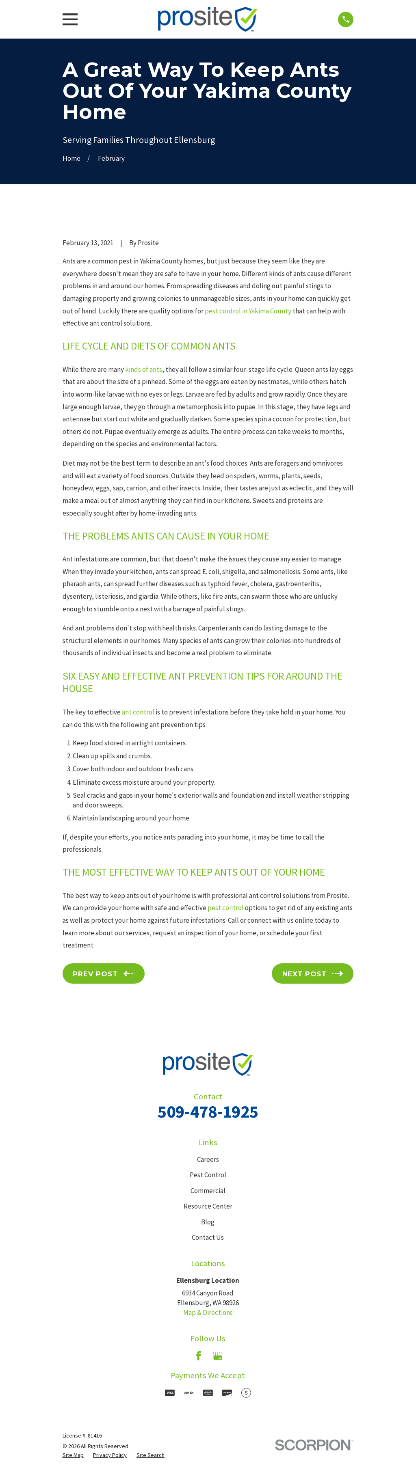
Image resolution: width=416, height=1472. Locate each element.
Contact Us (208, 1237)
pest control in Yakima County (248, 310)
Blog (207, 1221)
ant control (138, 712)
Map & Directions (208, 1312)
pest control (226, 907)
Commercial (208, 1190)
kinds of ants (143, 369)
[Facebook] (199, 1356)
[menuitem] (73, 1455)
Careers (208, 1159)
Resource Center (208, 1206)
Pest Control (208, 1174)
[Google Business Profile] (218, 1356)
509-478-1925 (208, 1111)
